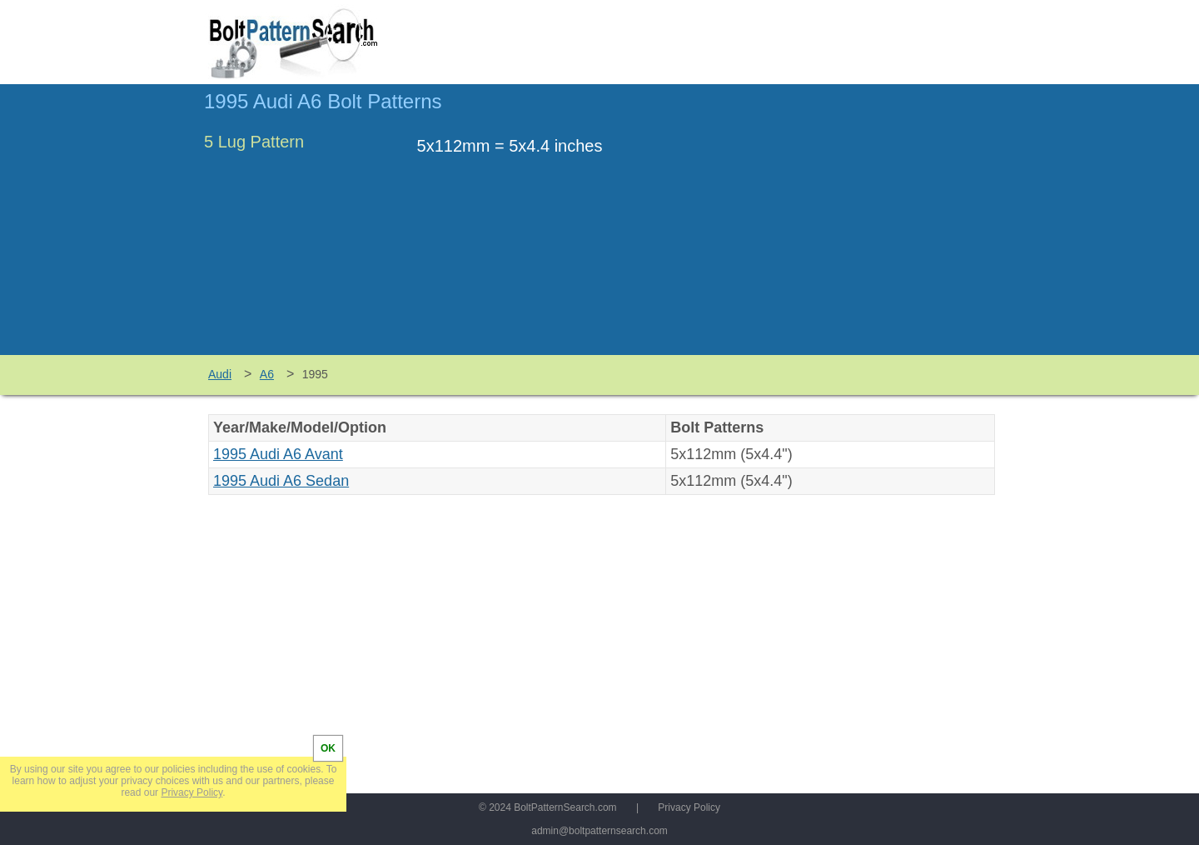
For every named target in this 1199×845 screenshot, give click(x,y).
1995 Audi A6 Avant (278, 454)
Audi (219, 374)
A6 (267, 374)
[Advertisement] (855, 227)
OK (328, 748)
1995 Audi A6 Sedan (281, 480)
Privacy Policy (689, 807)
